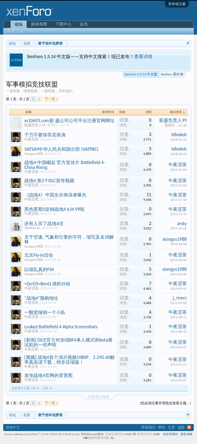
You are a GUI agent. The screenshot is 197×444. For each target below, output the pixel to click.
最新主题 (16, 31)
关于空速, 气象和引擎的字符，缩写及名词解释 (69, 239)
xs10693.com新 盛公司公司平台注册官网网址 (69, 120)
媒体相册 (39, 24)
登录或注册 (177, 4)
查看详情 (143, 56)
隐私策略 (186, 434)
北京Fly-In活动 (38, 255)
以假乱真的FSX (39, 269)
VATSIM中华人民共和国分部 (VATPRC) (61, 149)
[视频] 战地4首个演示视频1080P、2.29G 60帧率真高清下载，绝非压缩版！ (69, 359)
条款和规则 (170, 434)
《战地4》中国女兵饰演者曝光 (55, 195)
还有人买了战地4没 (43, 223)
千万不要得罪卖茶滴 (45, 135)
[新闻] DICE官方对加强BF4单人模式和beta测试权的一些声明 (68, 342)
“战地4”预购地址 (41, 298)
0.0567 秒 (130, 434)
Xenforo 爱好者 (172, 74)
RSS (189, 427)
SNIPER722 (32, 228)
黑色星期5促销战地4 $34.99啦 (54, 209)
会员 (84, 24)
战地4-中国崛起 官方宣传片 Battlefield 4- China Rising (64, 164)
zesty (181, 223)
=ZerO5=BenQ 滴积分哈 (47, 284)
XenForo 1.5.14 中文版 (141, 73)
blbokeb (178, 135)
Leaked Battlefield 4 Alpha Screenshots (60, 327)
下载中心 (63, 24)
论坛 (19, 24)
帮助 (161, 427)
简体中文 (13, 427)
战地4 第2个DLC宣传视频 (49, 180)
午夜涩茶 (31, 139)
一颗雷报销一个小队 (45, 312)
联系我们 (148, 427)
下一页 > (51, 99)
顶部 (181, 427)
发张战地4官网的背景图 (48, 375)
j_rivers (180, 298)
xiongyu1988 (33, 154)
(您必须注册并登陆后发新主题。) (165, 403)
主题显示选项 (98, 397)
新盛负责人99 (34, 125)
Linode (94, 434)
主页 (171, 427)
